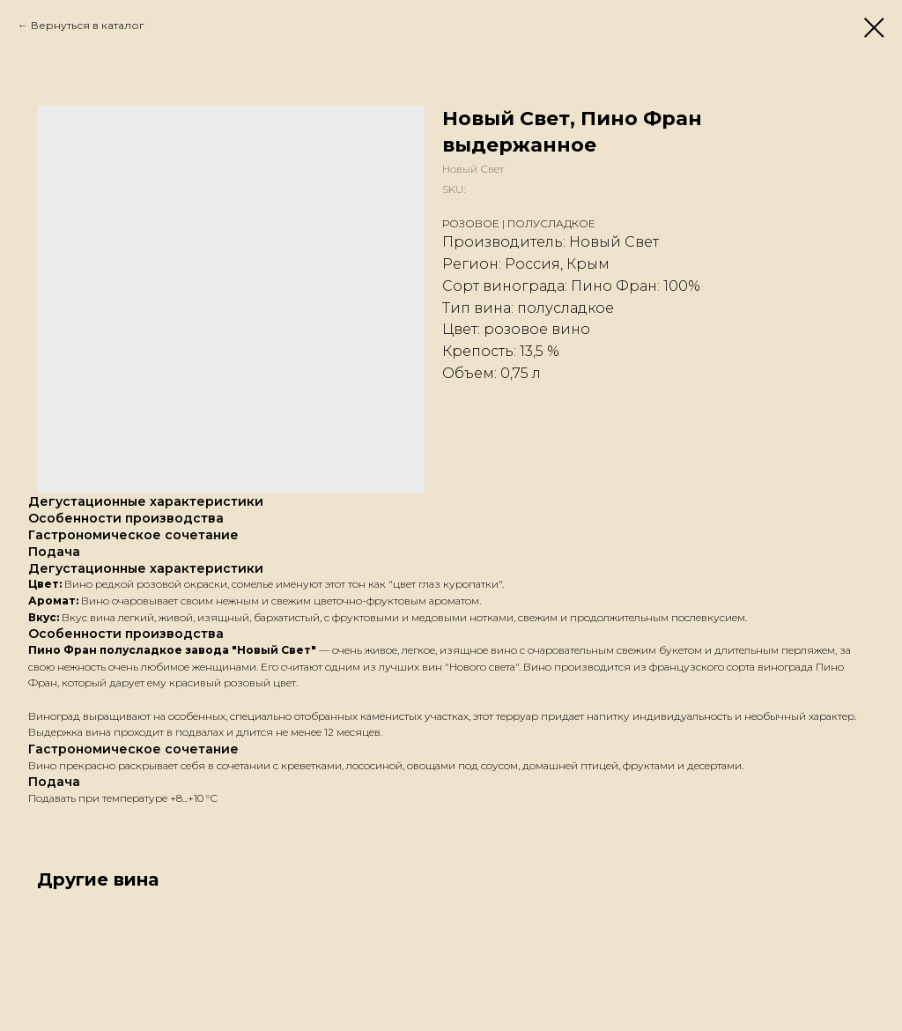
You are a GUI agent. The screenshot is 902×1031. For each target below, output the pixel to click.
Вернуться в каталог (87, 25)
